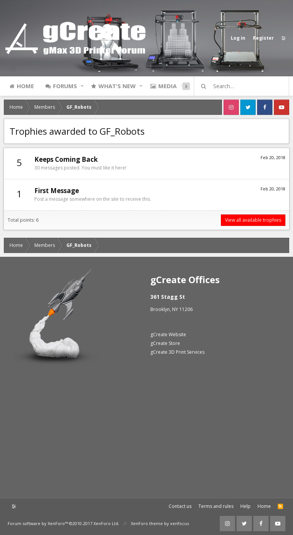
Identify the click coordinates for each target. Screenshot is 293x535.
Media (167, 86)
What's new (117, 86)
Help (245, 506)
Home (25, 86)
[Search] (245, 86)
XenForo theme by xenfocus (160, 523)
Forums (65, 86)
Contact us (180, 506)
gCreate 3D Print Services (177, 352)
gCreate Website (168, 334)
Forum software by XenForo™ (63, 523)
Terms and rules (215, 506)
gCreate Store (165, 343)
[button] (82, 85)
